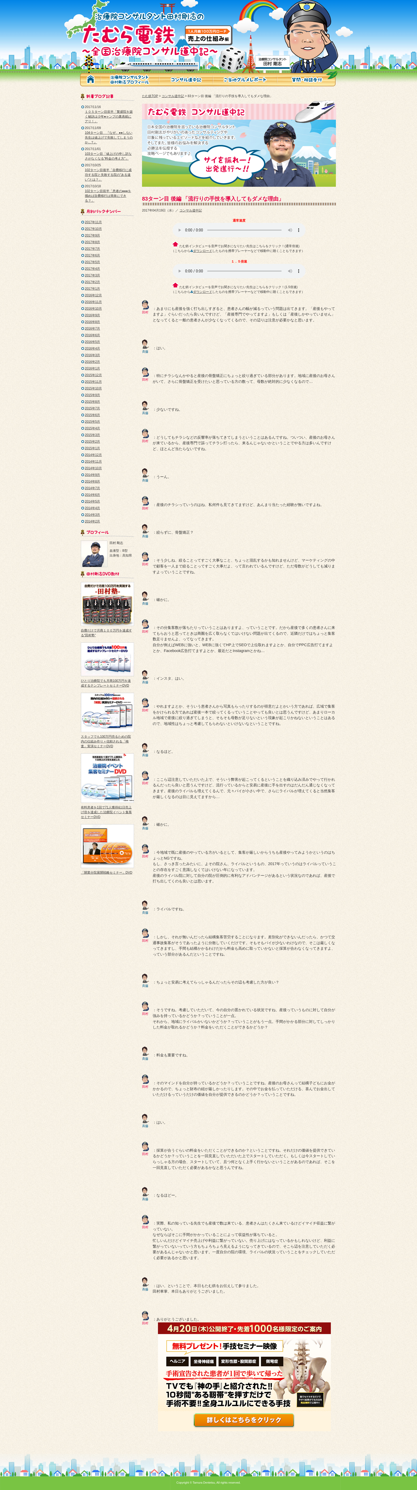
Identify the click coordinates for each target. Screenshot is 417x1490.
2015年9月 (92, 395)
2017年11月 (93, 222)
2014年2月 (92, 521)
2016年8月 (92, 322)
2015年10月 (93, 388)
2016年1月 (92, 368)
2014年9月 (92, 475)
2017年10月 (93, 229)
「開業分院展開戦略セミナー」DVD (106, 872)
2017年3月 (92, 275)
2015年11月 (93, 382)
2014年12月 (93, 455)
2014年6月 (92, 495)
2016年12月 (93, 295)
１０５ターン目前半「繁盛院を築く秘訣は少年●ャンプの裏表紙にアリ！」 (109, 116)
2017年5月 (92, 262)
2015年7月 (92, 408)
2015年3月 (92, 435)
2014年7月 (92, 488)
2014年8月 (92, 481)
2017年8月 (92, 242)
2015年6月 (92, 415)
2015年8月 (92, 402)
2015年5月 (92, 422)
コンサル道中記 (173, 96)
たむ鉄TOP (150, 96)
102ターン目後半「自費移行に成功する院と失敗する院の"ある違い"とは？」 (108, 174)
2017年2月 (92, 282)
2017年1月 (92, 288)
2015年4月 (92, 428)
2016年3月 (92, 355)
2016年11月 (93, 302)
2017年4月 (92, 269)
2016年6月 (92, 335)
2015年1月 (92, 448)
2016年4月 (92, 348)
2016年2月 (92, 362)
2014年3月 (92, 515)
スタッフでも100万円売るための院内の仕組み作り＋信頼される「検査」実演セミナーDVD (106, 741)
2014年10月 (93, 468)
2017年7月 (92, 249)
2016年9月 (92, 315)
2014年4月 (92, 508)
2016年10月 (93, 308)
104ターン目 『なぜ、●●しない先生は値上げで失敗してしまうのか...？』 (109, 137)
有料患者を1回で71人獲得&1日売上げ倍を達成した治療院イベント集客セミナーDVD (106, 812)
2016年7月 (92, 328)
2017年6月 (92, 255)
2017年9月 (92, 235)
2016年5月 (92, 342)
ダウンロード (202, 251)
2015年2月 (92, 441)
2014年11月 (93, 461)
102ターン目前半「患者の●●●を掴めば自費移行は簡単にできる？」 (108, 195)
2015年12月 (93, 375)
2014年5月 (92, 501)
